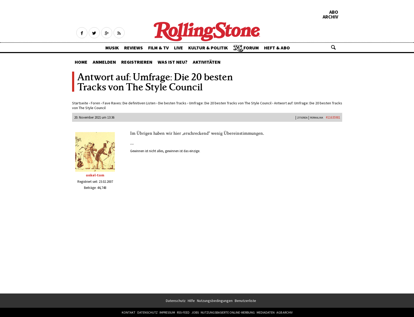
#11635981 (333, 117)
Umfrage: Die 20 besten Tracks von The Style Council (230, 103)
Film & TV (158, 48)
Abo (333, 12)
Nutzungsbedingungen (215, 300)
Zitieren (302, 117)
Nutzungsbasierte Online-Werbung (228, 312)
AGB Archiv (284, 312)
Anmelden (104, 62)
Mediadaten (266, 312)
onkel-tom (95, 175)
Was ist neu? (172, 62)
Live (178, 48)
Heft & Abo (277, 48)
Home (81, 62)
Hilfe (191, 300)
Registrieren (136, 62)
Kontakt (128, 312)
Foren (95, 103)
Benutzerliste (245, 300)
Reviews (133, 48)
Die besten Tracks (172, 103)
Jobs (195, 312)
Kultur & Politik (208, 48)
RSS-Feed (183, 312)
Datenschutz (176, 300)
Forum (251, 48)
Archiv (330, 17)
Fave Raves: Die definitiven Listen (129, 103)
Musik (112, 48)
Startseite (80, 103)
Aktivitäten (206, 62)
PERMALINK (316, 117)
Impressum (167, 312)
